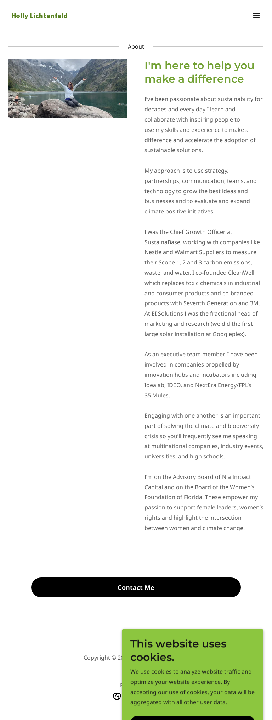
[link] (39, 16)
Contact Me (136, 587)
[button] (256, 16)
